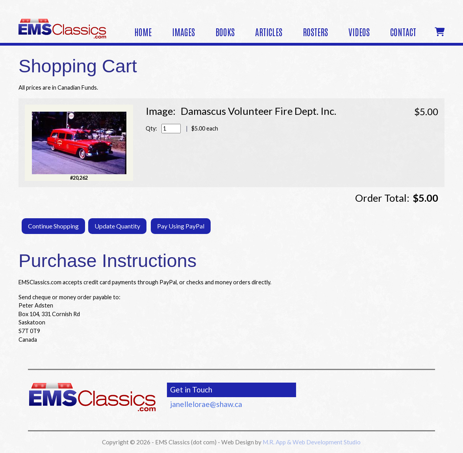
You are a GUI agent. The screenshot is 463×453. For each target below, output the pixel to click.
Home (143, 31)
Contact (403, 31)
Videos (359, 31)
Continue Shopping (53, 226)
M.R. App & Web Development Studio (312, 442)
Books (225, 31)
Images (183, 31)
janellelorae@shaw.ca (206, 404)
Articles (268, 31)
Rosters (315, 31)
